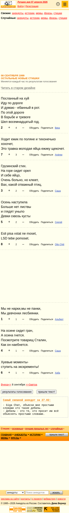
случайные (57, 428)
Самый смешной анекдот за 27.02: (27, 400)
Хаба (57, 373)
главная (6, 434)
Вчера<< (6, 384)
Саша (58, 191)
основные (17, 428)
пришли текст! (56, 434)
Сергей (58, 222)
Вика (57, 128)
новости (61, 499)
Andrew (58, 154)
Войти (20, 6)
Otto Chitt (59, 244)
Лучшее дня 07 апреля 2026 (32, 2)
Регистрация (31, 6)
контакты (25, 499)
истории (29, 13)
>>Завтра (31, 384)
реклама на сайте (10, 499)
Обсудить (34, 128)
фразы (48, 13)
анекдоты (17, 13)
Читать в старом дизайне (18, 88)
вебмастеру (50, 499)
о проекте (37, 499)
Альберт (59, 319)
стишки (58, 13)
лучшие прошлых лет (37, 428)
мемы (39, 13)
